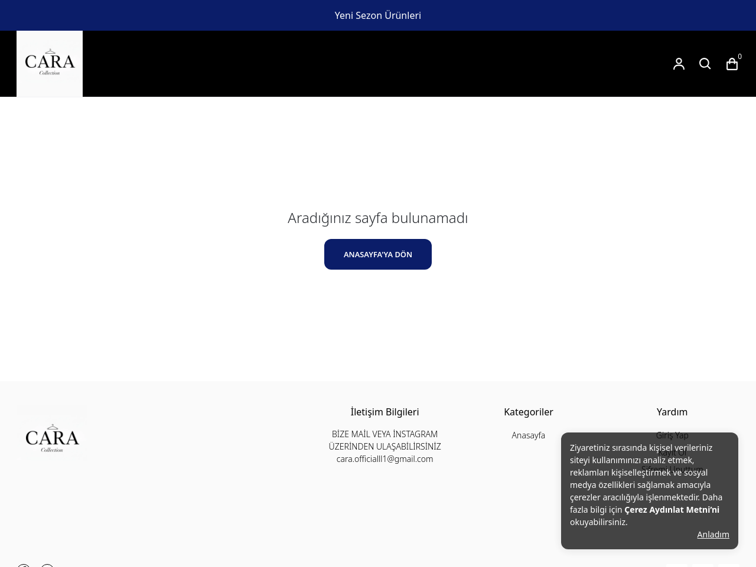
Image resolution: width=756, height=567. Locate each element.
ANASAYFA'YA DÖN (378, 254)
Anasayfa (529, 435)
